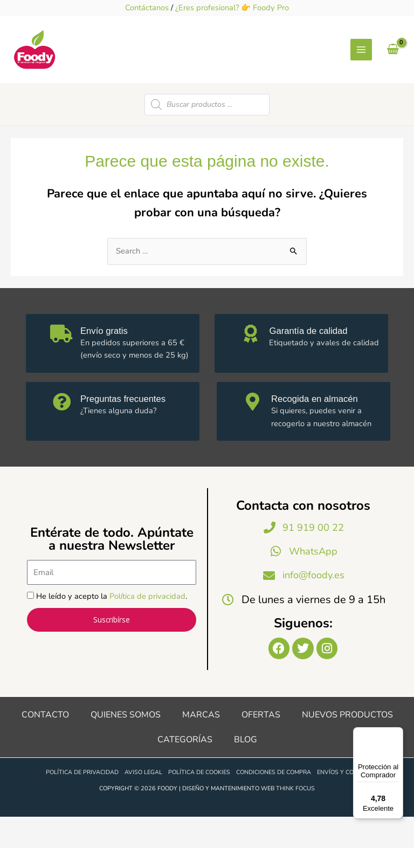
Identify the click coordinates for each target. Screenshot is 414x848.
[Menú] (396, 733)
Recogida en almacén (322, 425)
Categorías (184, 770)
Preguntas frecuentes (130, 425)
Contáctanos (147, 7)
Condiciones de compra (273, 803)
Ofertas (261, 745)
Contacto (45, 745)
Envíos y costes (342, 803)
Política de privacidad (147, 624)
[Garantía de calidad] (252, 362)
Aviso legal (143, 803)
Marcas (201, 745)
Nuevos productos (347, 745)
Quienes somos (126, 745)
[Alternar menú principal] (361, 63)
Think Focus (295, 819)
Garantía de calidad (315, 357)
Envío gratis (110, 357)
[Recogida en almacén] (254, 430)
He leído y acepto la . (111, 624)
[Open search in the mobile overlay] (207, 131)
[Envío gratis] (63, 362)
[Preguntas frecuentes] (63, 430)
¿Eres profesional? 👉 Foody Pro (232, 7)
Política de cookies (199, 803)
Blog (245, 770)
